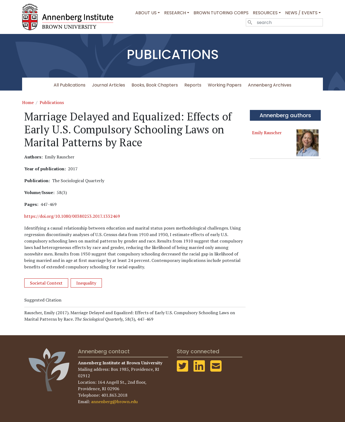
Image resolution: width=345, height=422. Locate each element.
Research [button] (175, 13)
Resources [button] (265, 13)
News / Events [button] (301, 13)
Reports (192, 85)
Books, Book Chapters (155, 85)
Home (28, 102)
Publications (52, 102)
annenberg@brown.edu (114, 401)
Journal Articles (108, 85)
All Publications (69, 85)
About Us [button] (146, 13)
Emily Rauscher (267, 133)
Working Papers (225, 85)
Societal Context (46, 283)
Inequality (86, 283)
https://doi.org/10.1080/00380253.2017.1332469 (72, 216)
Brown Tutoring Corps (221, 13)
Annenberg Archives (269, 85)
